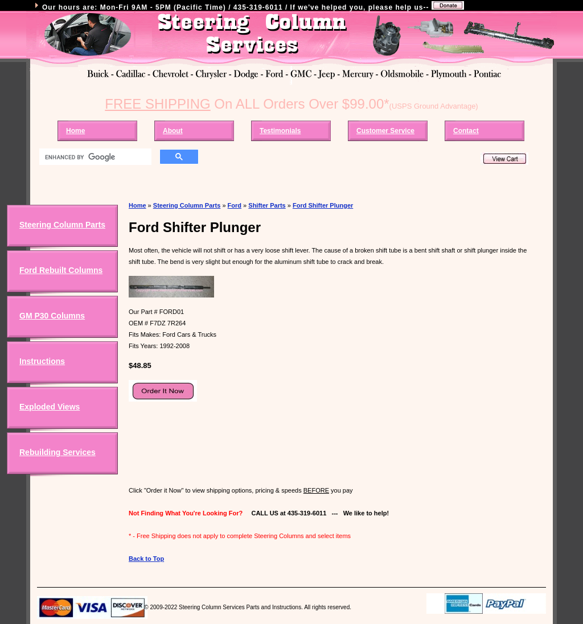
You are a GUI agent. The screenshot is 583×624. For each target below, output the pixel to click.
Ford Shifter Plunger (323, 205)
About (173, 131)
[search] (94, 157)
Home (75, 131)
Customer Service (385, 131)
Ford (234, 205)
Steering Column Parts (62, 224)
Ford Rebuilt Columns (60, 270)
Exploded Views (49, 406)
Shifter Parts (266, 205)
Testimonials (280, 131)
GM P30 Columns (52, 315)
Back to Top (146, 558)
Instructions (42, 361)
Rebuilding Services (57, 452)
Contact (466, 131)
